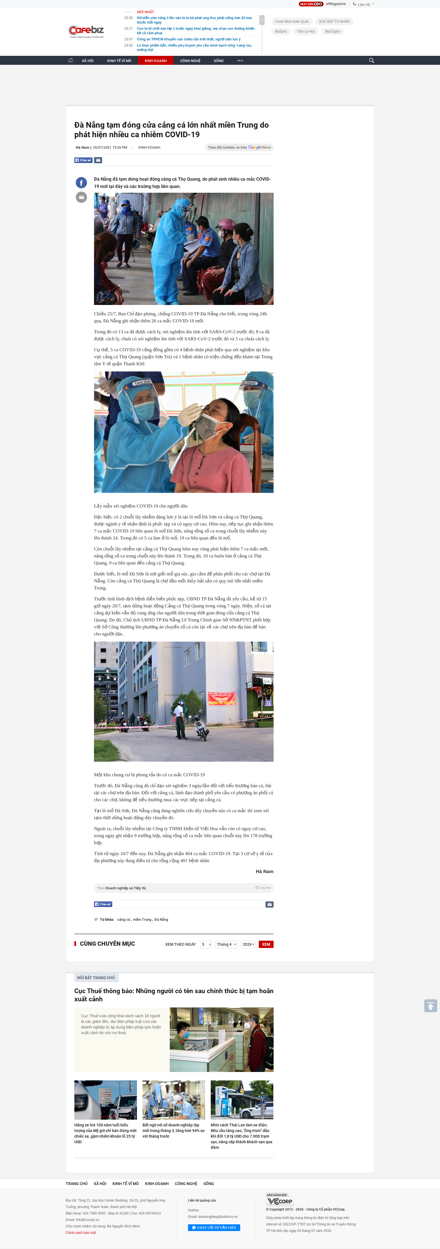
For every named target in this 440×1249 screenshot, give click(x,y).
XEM (266, 944)
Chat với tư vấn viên (214, 1228)
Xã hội (100, 1183)
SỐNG (219, 61)
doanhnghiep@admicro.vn (218, 1217)
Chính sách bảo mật (81, 1233)
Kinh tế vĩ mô (126, 1183)
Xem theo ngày (180, 944)
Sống (208, 1183)
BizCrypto (332, 31)
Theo (184, 888)
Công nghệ (186, 1183)
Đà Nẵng (161, 919)
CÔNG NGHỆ (190, 61)
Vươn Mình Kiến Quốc (292, 22)
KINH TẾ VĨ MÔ (119, 61)
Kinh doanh (149, 147)
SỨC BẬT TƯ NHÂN (334, 22)
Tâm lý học (306, 31)
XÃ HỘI (88, 61)
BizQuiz (281, 31)
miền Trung (142, 919)
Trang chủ (77, 1183)
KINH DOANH (156, 61)
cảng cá (124, 919)
